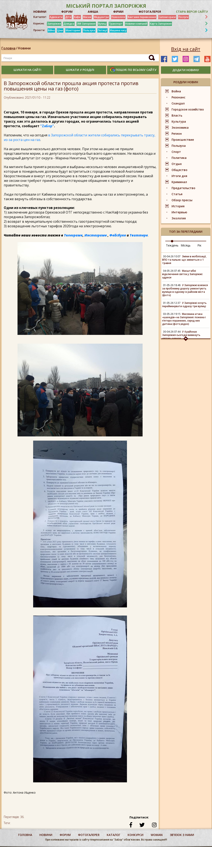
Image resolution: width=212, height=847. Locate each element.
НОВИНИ (39, 12)
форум (65, 835)
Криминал (179, 182)
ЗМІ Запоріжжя (86, 23)
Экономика (180, 127)
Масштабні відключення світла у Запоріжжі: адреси (182, 274)
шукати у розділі (80, 70)
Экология (179, 218)
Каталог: (40, 17)
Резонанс (178, 97)
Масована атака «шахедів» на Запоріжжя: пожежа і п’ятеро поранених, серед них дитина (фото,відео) (184, 319)
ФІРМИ (118, 12)
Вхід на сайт (185, 49)
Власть (177, 115)
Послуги (183, 17)
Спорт (176, 152)
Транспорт (116, 23)
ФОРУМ (67, 12)
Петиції (102, 30)
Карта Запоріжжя (161, 23)
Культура (179, 121)
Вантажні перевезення (142, 17)
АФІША (93, 12)
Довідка (69, 23)
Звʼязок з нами (182, 835)
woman (157, 835)
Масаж (87, 17)
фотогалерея (88, 835)
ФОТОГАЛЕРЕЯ (150, 12)
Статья (177, 194)
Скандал (178, 103)
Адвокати (56, 17)
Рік (199, 245)
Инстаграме (95, 235)
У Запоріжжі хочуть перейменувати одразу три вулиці (184, 304)
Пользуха (89, 30)
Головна (8, 48)
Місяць (186, 245)
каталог (113, 835)
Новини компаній (136, 23)
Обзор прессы (182, 200)
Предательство (183, 188)
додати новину (185, 70)
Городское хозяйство (188, 109)
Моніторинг (73, 30)
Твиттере (139, 235)
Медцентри (101, 17)
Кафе (77, 17)
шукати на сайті (27, 70)
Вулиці (102, 23)
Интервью (179, 212)
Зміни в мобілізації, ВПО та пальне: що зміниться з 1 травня (184, 260)
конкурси (135, 835)
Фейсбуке (117, 235)
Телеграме (73, 235)
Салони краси (167, 17)
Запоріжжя (54, 23)
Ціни (60, 30)
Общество (179, 170)
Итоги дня (179, 176)
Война (176, 91)
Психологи (118, 17)
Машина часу (118, 30)
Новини (24, 48)
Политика (179, 158)
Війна (51, 30)
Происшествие (183, 140)
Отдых (177, 164)
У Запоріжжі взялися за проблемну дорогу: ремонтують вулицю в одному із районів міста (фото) (185, 290)
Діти (68, 17)
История (178, 206)
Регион (177, 134)
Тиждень (172, 245)
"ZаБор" (47, 126)
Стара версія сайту (192, 12)
